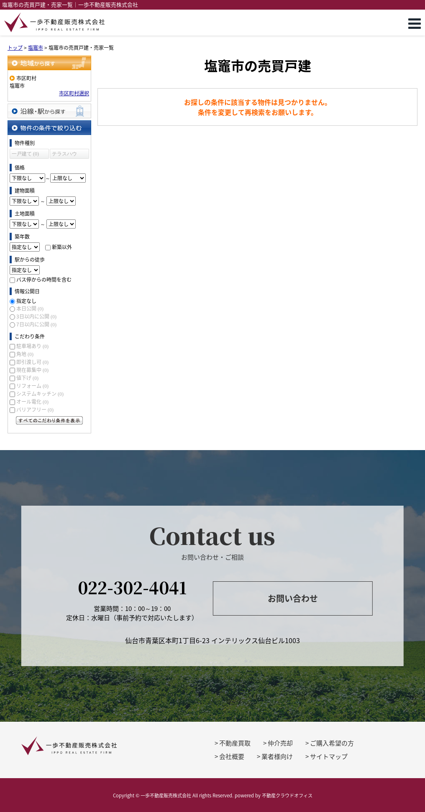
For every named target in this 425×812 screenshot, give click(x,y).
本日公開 (30, 308)
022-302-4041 (132, 587)
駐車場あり (32, 346)
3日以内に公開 (36, 316)
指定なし (26, 301)
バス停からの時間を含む (44, 279)
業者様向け (277, 756)
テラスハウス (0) (64, 155)
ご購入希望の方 (332, 743)
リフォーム (32, 385)
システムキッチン (40, 393)
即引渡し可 (32, 362)
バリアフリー (35, 409)
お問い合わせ (293, 598)
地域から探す (49, 63)
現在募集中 (32, 370)
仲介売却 (280, 743)
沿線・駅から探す (49, 111)
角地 (24, 354)
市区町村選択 (74, 93)
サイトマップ (329, 756)
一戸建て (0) (25, 154)
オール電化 (32, 401)
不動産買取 (235, 743)
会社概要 (231, 756)
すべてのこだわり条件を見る (49, 420)
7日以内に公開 (36, 324)
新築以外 (62, 247)
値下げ (27, 378)
